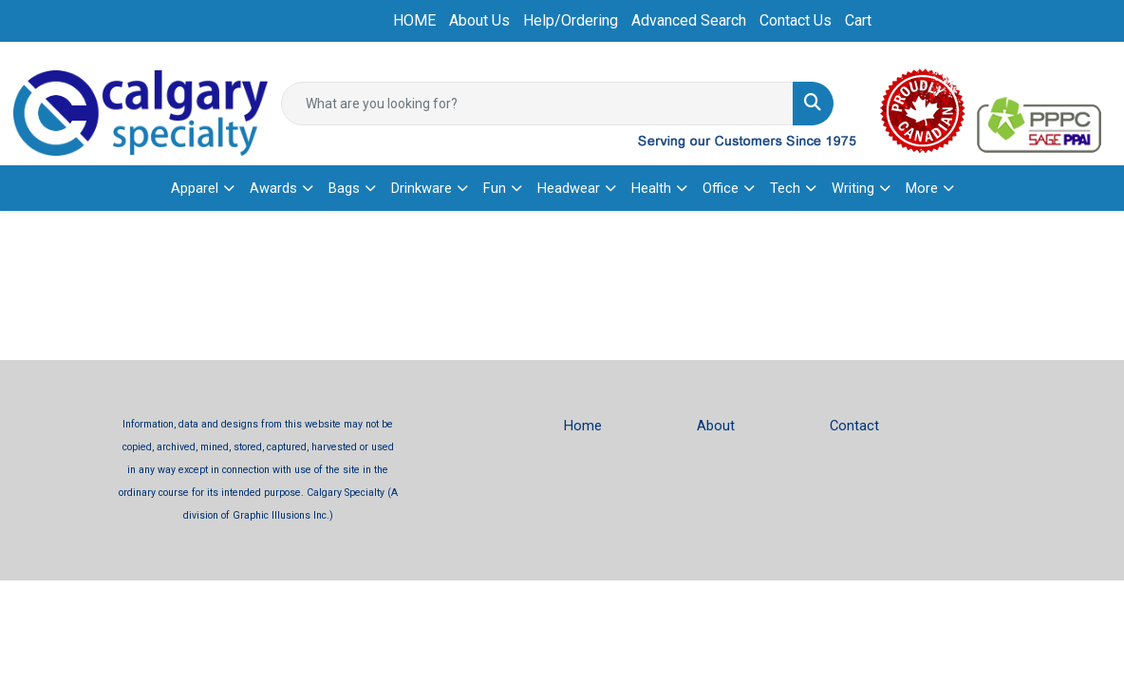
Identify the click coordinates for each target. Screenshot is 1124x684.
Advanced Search (688, 20)
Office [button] (720, 188)
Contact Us (795, 20)
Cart (858, 20)
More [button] (922, 188)
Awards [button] (273, 188)
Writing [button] (853, 188)
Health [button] (651, 188)
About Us (479, 20)
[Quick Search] (537, 103)
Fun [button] (494, 188)
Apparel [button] (194, 188)
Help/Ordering (570, 20)
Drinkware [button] (421, 188)
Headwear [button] (568, 188)
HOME (414, 20)
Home (583, 425)
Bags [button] (344, 188)
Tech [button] (785, 188)
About (716, 425)
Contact (854, 425)
